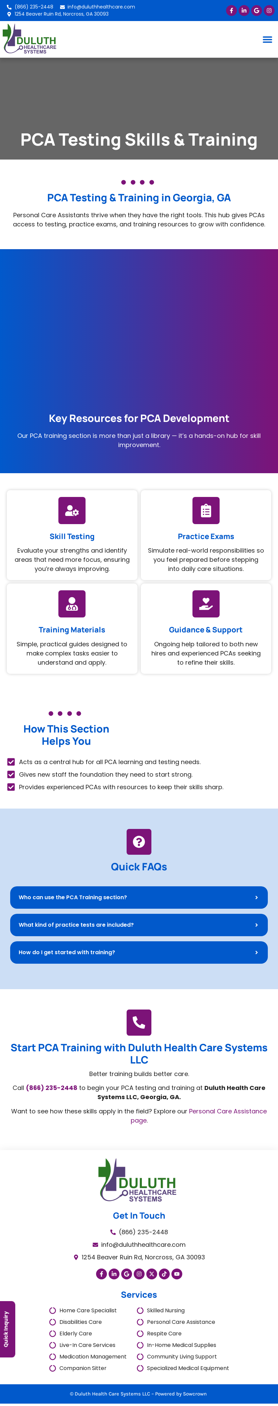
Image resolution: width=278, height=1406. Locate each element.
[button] (267, 39)
